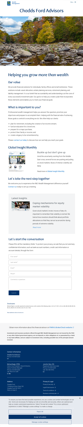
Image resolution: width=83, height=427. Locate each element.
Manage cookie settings (40, 422)
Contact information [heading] (14, 352)
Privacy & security (48, 384)
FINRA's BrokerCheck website (60, 327)
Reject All (40, 412)
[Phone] (40, 273)
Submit (14, 293)
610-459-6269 (51, 368)
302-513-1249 (14, 371)
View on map (11, 390)
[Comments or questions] (40, 283)
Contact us (12, 187)
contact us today (20, 140)
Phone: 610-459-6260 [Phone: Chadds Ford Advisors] (13, 357)
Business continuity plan (50, 393)
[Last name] (40, 262)
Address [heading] (10, 381)
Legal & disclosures (48, 387)
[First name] (40, 256)
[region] (41, 411)
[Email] (40, 268)
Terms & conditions (48, 390)
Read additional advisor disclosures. (15, 312)
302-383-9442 (50, 370)
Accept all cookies (40, 417)
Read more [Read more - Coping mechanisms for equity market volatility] (37, 227)
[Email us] (8, 358)
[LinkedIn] (10, 373)
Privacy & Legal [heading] (48, 381)
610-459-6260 (16, 370)
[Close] (80, 398)
